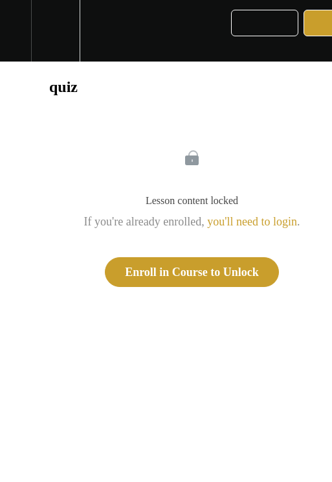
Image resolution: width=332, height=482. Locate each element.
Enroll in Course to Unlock (192, 272)
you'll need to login (252, 221)
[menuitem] (55, 31)
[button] (15, 31)
